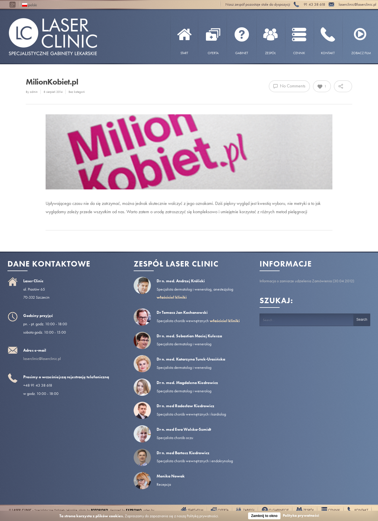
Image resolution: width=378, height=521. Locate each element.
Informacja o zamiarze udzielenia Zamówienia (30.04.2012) (307, 280)
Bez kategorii (77, 92)
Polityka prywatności (301, 515)
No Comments (289, 86)
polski (29, 4)
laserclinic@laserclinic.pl (42, 358)
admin (34, 92)
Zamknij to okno (264, 516)
